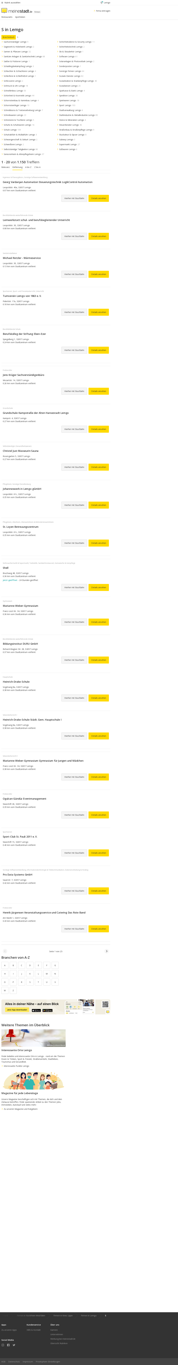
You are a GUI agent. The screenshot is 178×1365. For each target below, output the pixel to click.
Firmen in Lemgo (89, 1315)
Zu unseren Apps (9, 1330)
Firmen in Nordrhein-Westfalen (31, 1315)
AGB (3, 1361)
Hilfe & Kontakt (34, 1330)
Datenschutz (14, 1361)
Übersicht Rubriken (59, 1343)
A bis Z (28, 167)
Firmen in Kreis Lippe (63, 1315)
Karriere (54, 1330)
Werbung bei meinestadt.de (63, 1339)
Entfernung (17, 167)
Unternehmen (56, 1334)
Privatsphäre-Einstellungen (48, 1361)
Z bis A (37, 167)
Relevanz (5, 167)
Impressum (28, 1361)
